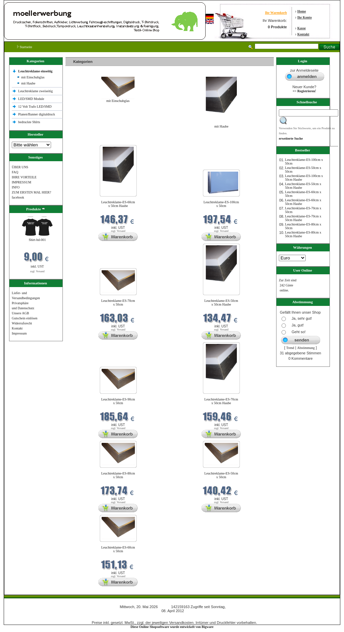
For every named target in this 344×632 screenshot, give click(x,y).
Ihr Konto (304, 17)
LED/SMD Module (31, 99)
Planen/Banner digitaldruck (36, 114)
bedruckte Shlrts (29, 122)
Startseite (24, 47)
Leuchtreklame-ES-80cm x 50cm (118, 475)
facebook (18, 197)
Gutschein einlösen (24, 318)
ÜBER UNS (20, 167)
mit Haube (28, 83)
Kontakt (303, 34)
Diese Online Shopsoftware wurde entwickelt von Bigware (172, 627)
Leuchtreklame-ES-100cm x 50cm (221, 204)
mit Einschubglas (32, 77)
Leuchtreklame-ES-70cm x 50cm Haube (221, 401)
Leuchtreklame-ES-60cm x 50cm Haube (118, 204)
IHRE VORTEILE (24, 177)
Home (301, 11)
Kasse (301, 28)
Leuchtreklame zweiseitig (36, 91)
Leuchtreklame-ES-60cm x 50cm (118, 549)
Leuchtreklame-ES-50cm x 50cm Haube (221, 302)
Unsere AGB (20, 313)
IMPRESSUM (21, 182)
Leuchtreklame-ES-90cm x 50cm (118, 401)
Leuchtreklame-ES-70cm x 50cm (118, 302)
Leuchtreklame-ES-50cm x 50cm (221, 475)
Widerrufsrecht (22, 323)
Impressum (19, 333)
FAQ (15, 172)
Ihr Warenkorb (276, 12)
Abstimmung (306, 348)
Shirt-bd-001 (37, 240)
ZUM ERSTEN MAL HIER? (31, 192)
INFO (15, 187)
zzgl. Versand (37, 271)
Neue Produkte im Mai (82, 141)
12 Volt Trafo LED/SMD (34, 106)
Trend (290, 348)
